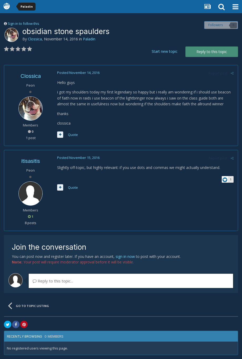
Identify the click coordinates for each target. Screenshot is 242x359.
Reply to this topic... (53, 281)
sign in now (125, 256)
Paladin (89, 38)
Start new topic (164, 51)
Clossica (35, 38)
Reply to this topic (211, 51)
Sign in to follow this (23, 23)
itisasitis (30, 161)
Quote (73, 134)
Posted (78, 72)
